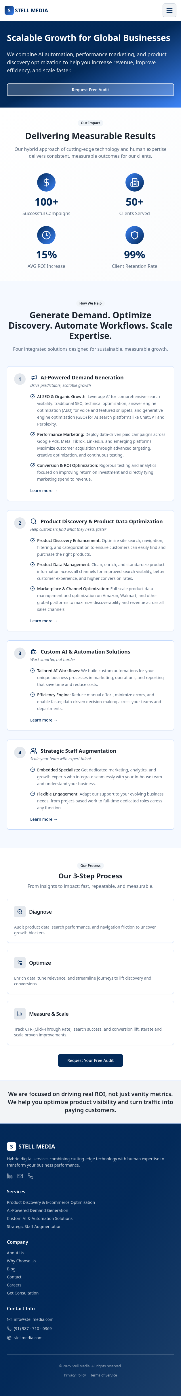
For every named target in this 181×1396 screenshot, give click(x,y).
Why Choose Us (21, 1261)
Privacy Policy (75, 1375)
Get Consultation (23, 1293)
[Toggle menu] (169, 10)
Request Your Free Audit (90, 1060)
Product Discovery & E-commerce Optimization (51, 1202)
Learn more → (44, 490)
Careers (14, 1285)
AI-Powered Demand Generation (37, 1210)
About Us (15, 1252)
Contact (14, 1277)
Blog (11, 1269)
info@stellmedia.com (34, 1319)
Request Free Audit (90, 89)
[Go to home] (26, 10)
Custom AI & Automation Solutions (40, 1218)
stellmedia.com (28, 1337)
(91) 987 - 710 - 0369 (33, 1328)
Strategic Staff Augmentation (34, 1226)
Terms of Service (103, 1375)
